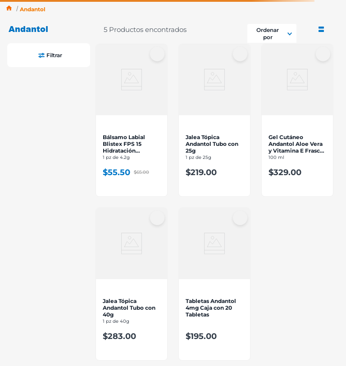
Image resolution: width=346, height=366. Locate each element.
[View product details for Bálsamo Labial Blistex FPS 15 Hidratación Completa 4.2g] (131, 120)
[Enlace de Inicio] (9, 9)
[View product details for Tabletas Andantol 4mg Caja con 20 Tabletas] (214, 284)
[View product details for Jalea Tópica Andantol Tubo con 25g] (214, 120)
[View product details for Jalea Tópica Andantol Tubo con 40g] (131, 284)
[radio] (321, 28)
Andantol (33, 9)
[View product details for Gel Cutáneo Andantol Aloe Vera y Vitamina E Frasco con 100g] (297, 120)
